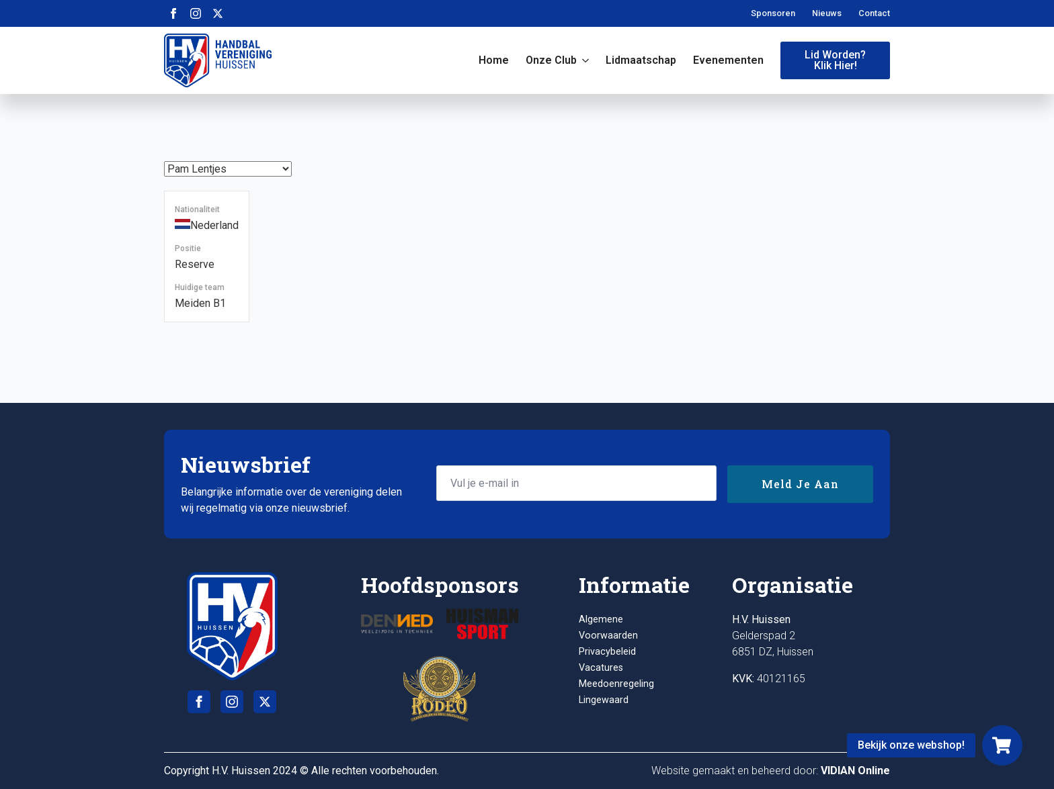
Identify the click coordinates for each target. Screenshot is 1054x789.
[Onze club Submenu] (583, 60)
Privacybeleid (607, 651)
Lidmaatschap (641, 60)
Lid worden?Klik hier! (835, 60)
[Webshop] (1002, 745)
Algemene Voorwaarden (608, 627)
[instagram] (195, 13)
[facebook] (173, 13)
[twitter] (217, 13)
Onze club (551, 60)
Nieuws (827, 13)
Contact (874, 13)
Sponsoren (773, 13)
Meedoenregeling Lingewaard (616, 692)
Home (494, 60)
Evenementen (728, 60)
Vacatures (601, 668)
